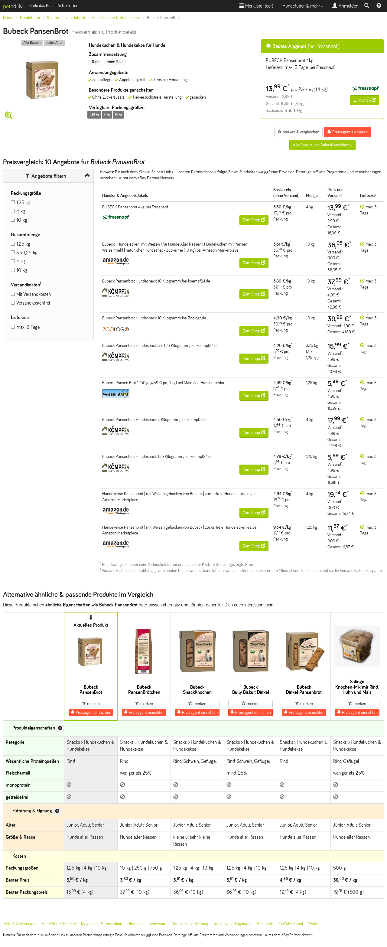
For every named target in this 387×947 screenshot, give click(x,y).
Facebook (265, 924)
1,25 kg (23, 202)
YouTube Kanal (290, 924)
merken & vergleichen (298, 131)
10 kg (21, 220)
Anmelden (345, 5)
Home (8, 17)
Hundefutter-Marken (59, 924)
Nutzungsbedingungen (232, 924)
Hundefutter (30, 17)
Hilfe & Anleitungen (20, 924)
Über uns (134, 924)
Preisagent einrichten (90, 712)
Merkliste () (256, 5)
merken (91, 703)
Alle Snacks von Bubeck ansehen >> (322, 145)
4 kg (20, 211)
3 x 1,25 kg (26, 252)
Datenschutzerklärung (189, 924)
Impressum (157, 924)
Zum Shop (364, 100)
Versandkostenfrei (33, 302)
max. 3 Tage (28, 327)
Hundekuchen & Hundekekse (116, 17)
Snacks (53, 17)
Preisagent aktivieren (347, 131)
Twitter (314, 924)
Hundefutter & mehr (302, 5)
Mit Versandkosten (33, 294)
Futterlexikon (111, 924)
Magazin (88, 924)
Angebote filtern (45, 176)
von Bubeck (75, 17)
